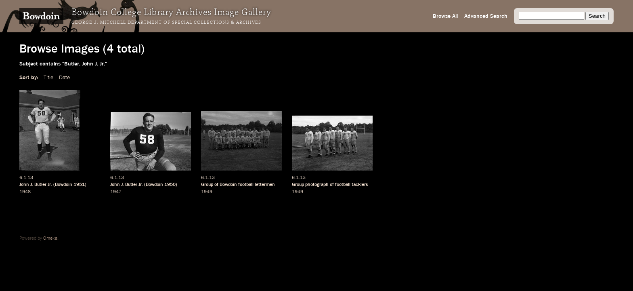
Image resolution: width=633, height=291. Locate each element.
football (246, 184)
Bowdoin (63, 184)
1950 (170, 184)
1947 (116, 192)
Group (298, 184)
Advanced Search (485, 16)
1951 (79, 184)
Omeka (50, 238)
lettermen (265, 184)
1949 (206, 192)
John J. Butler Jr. (35, 184)
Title (48, 77)
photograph (317, 184)
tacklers (360, 184)
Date (64, 77)
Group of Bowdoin (219, 184)
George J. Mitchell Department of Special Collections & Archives (166, 22)
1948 (25, 192)
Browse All (445, 16)
